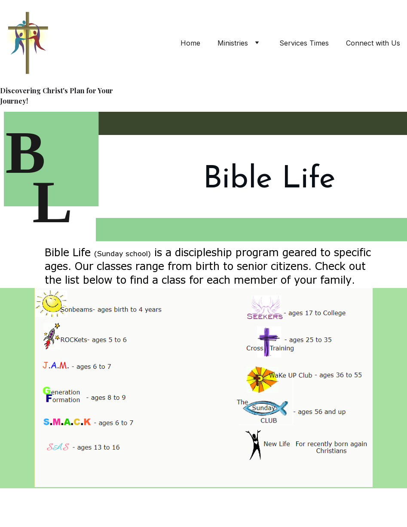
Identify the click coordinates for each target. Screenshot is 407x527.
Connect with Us (373, 43)
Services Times (304, 43)
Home (190, 43)
